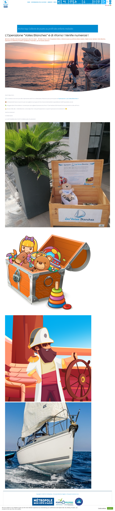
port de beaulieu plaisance (43, 40)
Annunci (71, 3)
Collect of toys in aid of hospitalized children (49, 39)
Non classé (34, 39)
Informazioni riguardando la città (23, 39)
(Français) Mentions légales (59, 494)
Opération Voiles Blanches (98, 39)
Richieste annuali (78, 3)
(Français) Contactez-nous (73, 494)
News (28, 2)
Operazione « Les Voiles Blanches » (68, 98)
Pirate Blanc (33, 40)
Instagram (110, 3)
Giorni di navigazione (87, 3)
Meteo (94, 3)
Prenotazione (65, 3)
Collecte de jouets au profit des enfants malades (72, 39)
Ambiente (50, 2)
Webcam (99, 3)
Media (55, 2)
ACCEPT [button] (110, 508)
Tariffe (59, 3)
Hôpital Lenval (88, 39)
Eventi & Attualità (10, 39)
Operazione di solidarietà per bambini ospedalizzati (17, 40)
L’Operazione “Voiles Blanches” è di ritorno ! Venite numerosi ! (46, 35)
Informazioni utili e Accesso (38, 2)
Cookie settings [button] (102, 508)
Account (104, 3)
